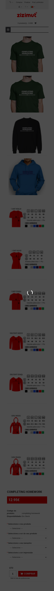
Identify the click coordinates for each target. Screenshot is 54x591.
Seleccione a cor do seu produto (22, 533)
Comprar (27, 573)
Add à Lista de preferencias (20, 578)
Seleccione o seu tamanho (20, 543)
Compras (19, 2)
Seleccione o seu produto (19, 524)
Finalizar (27, 2)
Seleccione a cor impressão (20, 553)
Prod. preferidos (37, 2)
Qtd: (11, 568)
